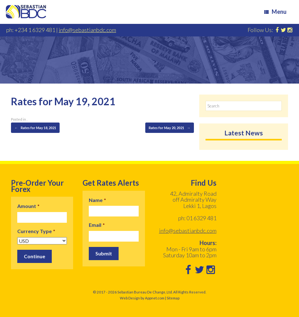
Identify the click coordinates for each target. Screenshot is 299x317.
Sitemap (173, 298)
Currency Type (36, 231)
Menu (275, 11)
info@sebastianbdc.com (87, 29)
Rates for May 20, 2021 (169, 128)
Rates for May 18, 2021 (35, 128)
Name (97, 200)
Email (97, 225)
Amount (28, 206)
